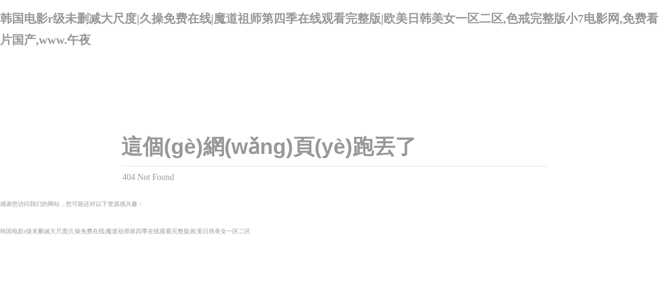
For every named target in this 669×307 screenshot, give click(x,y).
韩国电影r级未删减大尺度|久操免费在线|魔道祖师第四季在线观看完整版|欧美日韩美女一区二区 (125, 231)
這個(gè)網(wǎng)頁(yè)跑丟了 (268, 146)
